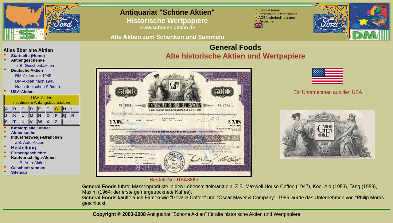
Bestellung (23, 147)
